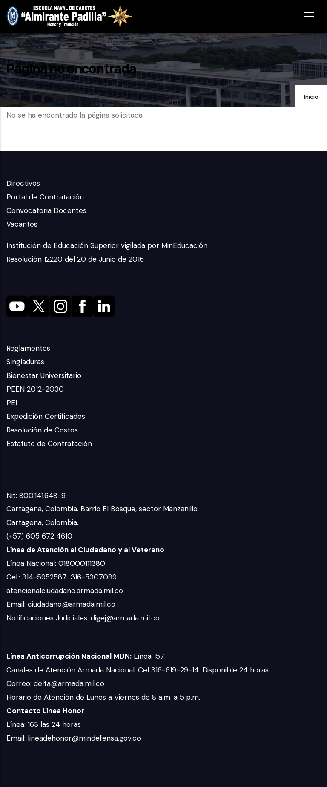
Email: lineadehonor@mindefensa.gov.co (73, 738)
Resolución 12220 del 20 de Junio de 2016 (75, 259)
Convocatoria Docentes (46, 210)
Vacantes (21, 224)
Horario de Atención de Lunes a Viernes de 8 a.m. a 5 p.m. (103, 697)
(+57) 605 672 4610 (39, 536)
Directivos (23, 183)
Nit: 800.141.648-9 (37, 495)
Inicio (311, 97)
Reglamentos (28, 348)
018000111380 (82, 563)
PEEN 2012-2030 (35, 389)
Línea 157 (85, 656)
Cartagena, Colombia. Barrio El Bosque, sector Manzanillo (103, 508)
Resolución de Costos (42, 430)
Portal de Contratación (45, 197)
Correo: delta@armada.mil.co (55, 683)
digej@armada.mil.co (126, 618)
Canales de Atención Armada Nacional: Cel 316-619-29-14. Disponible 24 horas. (138, 670)
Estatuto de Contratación (49, 443)
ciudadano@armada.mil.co (73, 604)
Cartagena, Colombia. (43, 522)
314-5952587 (45, 577)
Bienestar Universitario (43, 375)
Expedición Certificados (45, 416)
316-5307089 (95, 577)
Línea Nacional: (32, 563)
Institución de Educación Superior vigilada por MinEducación (106, 245)
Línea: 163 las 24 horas (44, 724)
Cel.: (14, 577)
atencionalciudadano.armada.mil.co (64, 590)
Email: (17, 604)
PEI (11, 402)
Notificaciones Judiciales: (48, 618)
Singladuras (25, 361)
